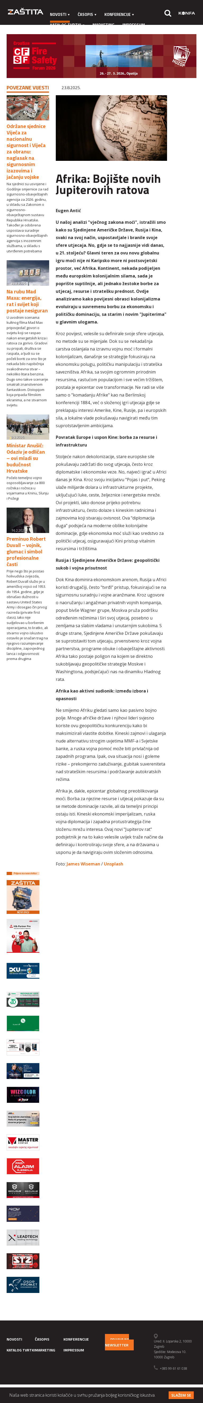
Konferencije (119, 14)
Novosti (60, 14)
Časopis (87, 14)
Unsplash (113, 864)
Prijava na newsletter (117, 1342)
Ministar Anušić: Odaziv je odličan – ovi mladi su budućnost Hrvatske (26, 458)
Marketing (103, 25)
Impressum (133, 25)
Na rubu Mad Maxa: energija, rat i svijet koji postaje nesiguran (27, 301)
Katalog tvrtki (67, 25)
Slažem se (181, 1395)
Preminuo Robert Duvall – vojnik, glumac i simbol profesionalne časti (26, 551)
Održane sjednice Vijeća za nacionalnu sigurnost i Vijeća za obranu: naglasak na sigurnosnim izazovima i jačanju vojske (26, 151)
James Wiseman (83, 864)
